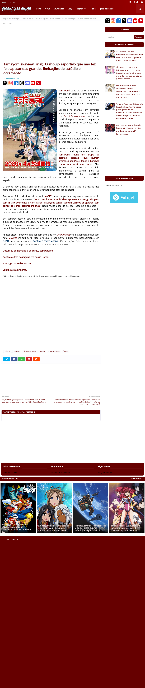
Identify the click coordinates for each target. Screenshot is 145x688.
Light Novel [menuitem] (82, 9)
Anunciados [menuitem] (59, 9)
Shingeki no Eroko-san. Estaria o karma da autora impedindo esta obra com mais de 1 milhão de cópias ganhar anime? (129, 73)
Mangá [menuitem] (70, 9)
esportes (17, 351)
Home (4, 3)
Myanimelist (63, 234)
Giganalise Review (30, 351)
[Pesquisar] (119, 37)
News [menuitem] (47, 9)
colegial (17, 19)
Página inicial (8, 19)
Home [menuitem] (38, 9)
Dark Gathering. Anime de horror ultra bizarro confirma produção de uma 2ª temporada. (129, 129)
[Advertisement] (50, 43)
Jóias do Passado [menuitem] (107, 9)
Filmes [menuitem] (93, 9)
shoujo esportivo (54, 351)
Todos (65, 351)
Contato (12, 3)
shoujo (42, 351)
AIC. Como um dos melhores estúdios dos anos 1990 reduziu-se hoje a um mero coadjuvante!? (129, 56)
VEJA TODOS (136, 479)
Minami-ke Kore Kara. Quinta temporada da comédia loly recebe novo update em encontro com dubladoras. (128, 91)
